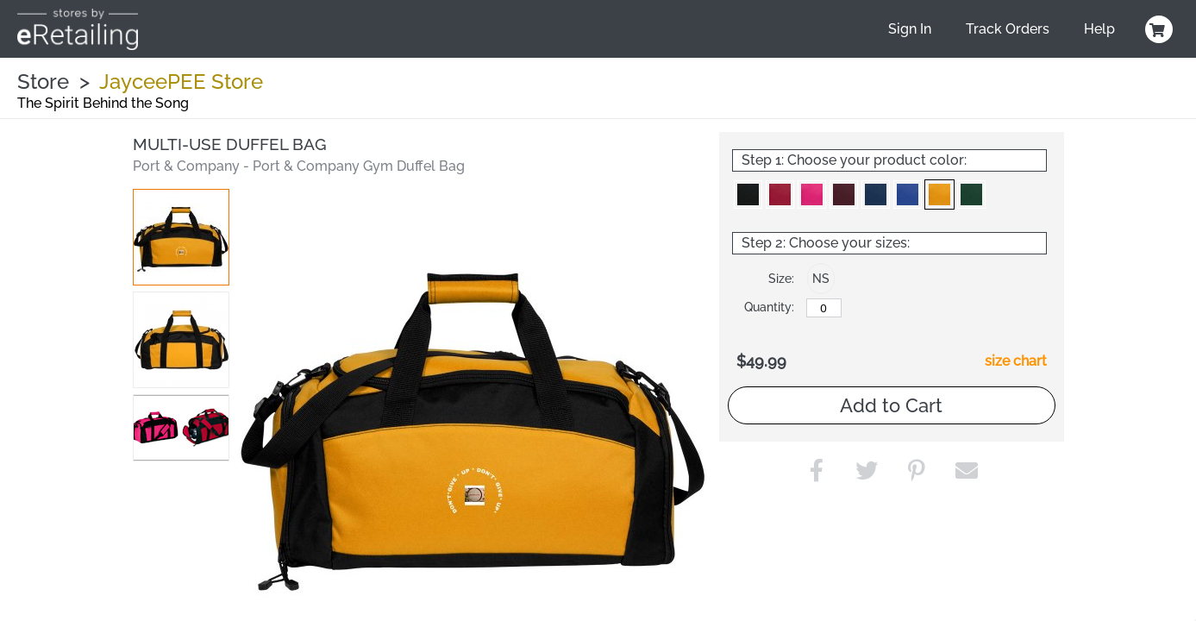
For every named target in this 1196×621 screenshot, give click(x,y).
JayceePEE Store (181, 81)
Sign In (909, 29)
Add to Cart (891, 405)
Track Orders (1007, 29)
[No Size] (824, 307)
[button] (181, 237)
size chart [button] (1016, 361)
